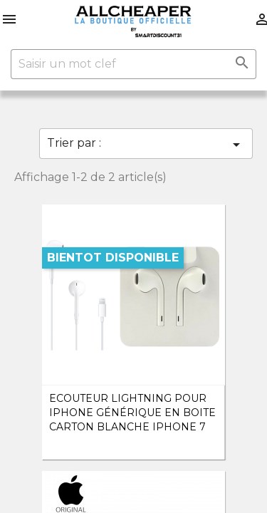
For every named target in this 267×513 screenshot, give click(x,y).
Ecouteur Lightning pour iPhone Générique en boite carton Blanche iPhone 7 (132, 412)
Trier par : (146, 144)
